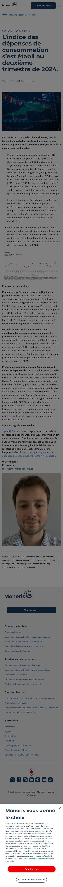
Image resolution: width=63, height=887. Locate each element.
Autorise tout (31, 869)
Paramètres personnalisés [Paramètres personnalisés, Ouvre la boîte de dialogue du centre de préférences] (31, 879)
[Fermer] (60, 808)
